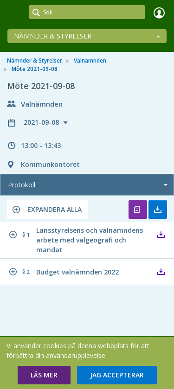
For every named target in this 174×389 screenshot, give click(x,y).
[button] (47, 209)
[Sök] (87, 12)
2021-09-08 (42, 122)
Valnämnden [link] (90, 60)
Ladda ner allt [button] (157, 209)
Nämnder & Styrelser (52, 36)
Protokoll (21, 184)
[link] (14, 12)
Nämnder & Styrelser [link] (34, 60)
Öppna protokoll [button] (138, 209)
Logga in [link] (159, 12)
